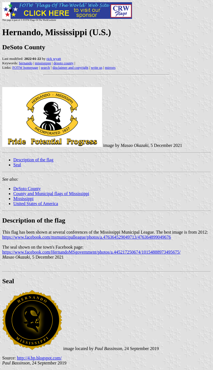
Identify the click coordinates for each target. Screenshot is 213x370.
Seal (17, 164)
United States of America (35, 203)
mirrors (110, 67)
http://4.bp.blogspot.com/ (39, 358)
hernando (25, 63)
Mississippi (23, 198)
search (45, 67)
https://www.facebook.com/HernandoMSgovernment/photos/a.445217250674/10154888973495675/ (91, 252)
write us (97, 67)
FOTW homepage (25, 67)
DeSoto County (27, 188)
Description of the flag (33, 159)
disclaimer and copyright (70, 67)
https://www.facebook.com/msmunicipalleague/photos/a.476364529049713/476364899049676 (86, 237)
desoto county (64, 63)
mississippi (43, 63)
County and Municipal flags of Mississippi (51, 193)
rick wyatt (54, 59)
